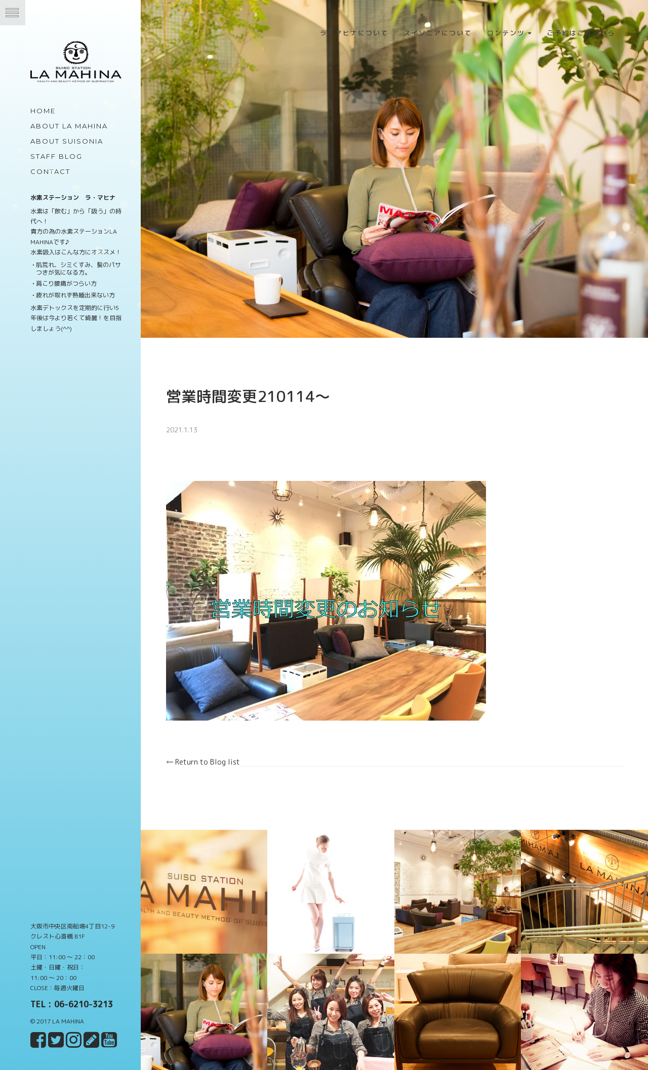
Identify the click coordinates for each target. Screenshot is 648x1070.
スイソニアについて (437, 32)
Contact (50, 171)
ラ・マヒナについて (354, 32)
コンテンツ (509, 32)
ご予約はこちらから (581, 32)
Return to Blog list (214, 754)
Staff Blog (56, 156)
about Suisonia (66, 141)
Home (43, 111)
